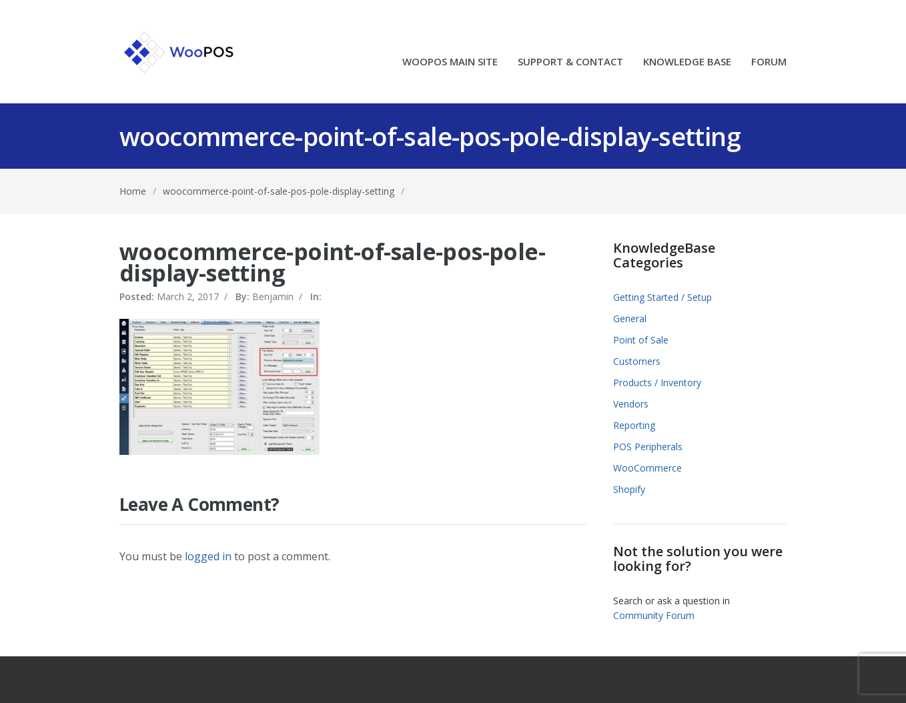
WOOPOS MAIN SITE (450, 62)
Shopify (629, 489)
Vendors (630, 404)
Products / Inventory (657, 382)
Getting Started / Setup (662, 297)
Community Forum (654, 615)
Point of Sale (640, 339)
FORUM (769, 62)
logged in (208, 556)
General (629, 318)
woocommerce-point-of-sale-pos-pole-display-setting (278, 191)
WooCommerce (647, 468)
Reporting (634, 425)
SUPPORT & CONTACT (570, 62)
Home (132, 191)
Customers (636, 361)
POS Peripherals (648, 446)
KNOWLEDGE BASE (687, 62)
